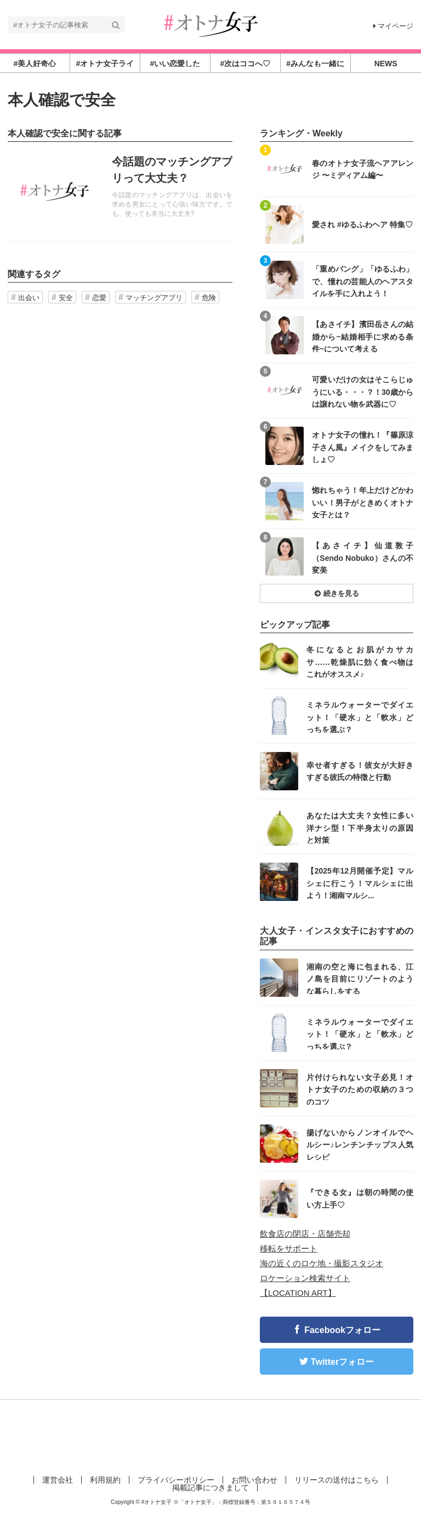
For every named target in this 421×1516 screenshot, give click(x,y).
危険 (209, 298)
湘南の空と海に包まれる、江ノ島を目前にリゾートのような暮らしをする (359, 978)
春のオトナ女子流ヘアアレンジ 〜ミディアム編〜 (362, 169)
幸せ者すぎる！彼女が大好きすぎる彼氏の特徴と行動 (359, 771)
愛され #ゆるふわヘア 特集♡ (362, 224)
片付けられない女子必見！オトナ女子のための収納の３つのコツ (359, 1089)
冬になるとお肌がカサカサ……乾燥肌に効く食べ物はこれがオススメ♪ (359, 661)
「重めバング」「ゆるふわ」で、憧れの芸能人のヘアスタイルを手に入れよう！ (362, 281)
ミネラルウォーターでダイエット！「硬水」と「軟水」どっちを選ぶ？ (359, 716)
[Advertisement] (210, 1435)
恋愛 (99, 298)
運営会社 (57, 1480)
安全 (66, 298)
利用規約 (105, 1480)
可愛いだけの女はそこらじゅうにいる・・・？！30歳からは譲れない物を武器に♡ (362, 391)
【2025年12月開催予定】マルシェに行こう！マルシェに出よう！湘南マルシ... (359, 882)
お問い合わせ (254, 1480)
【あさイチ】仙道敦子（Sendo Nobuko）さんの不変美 (362, 557)
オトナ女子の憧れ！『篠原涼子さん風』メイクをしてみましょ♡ (362, 446)
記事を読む (120, 191)
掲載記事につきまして (210, 1487)
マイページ (393, 26)
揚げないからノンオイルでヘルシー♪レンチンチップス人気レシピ (359, 1144)
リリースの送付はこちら (336, 1480)
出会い (28, 298)
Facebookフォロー (342, 1330)
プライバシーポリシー (176, 1480)
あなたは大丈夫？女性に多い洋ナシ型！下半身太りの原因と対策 (359, 827)
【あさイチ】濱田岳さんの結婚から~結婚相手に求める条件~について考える (362, 336)
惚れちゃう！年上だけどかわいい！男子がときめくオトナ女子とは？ (362, 502)
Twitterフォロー (342, 1361)
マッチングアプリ (154, 298)
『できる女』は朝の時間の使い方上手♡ (359, 1198)
